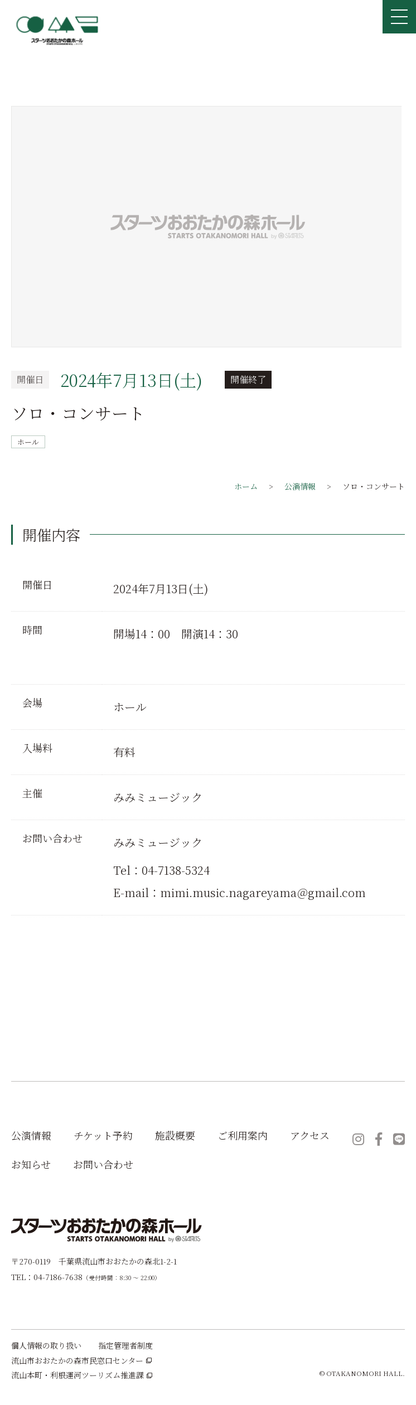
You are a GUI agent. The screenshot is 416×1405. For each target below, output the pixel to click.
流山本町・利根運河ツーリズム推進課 (81, 1375)
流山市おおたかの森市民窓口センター (81, 1360)
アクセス (310, 1135)
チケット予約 (103, 1135)
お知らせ (31, 1164)
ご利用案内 (242, 1135)
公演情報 (31, 1135)
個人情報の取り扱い (46, 1345)
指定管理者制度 (125, 1345)
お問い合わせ (103, 1164)
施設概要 (175, 1135)
